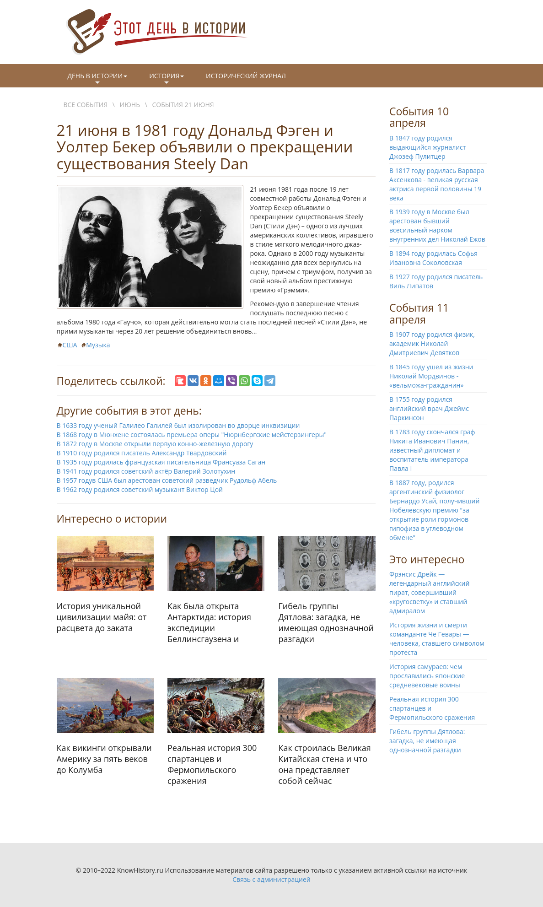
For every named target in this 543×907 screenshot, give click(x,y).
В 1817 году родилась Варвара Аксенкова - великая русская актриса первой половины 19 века (436, 184)
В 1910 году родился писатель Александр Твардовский (142, 452)
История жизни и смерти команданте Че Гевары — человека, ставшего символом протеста (436, 639)
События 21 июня (183, 104)
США (70, 344)
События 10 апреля (419, 117)
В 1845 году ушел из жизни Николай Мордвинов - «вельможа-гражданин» (431, 375)
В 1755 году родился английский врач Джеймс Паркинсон (429, 408)
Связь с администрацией (271, 879)
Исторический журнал (246, 75)
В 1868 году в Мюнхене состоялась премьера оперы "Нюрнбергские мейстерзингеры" (192, 434)
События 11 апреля (419, 313)
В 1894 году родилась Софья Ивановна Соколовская (433, 258)
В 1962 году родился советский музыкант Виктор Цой (140, 489)
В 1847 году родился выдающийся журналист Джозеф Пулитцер (427, 147)
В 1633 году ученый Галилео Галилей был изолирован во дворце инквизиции (178, 425)
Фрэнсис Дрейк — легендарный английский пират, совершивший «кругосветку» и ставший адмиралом (429, 592)
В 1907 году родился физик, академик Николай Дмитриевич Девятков (432, 343)
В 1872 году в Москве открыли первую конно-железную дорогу (155, 443)
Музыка (98, 344)
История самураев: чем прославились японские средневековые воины (427, 675)
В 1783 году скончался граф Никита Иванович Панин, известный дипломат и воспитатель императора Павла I (432, 450)
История (166, 79)
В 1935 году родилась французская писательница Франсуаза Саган (161, 462)
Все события (86, 104)
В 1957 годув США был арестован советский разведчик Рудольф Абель (167, 480)
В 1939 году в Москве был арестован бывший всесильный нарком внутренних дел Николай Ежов (437, 225)
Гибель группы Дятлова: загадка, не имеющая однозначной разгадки (427, 740)
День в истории (98, 79)
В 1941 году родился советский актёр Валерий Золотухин (146, 471)
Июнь (130, 104)
